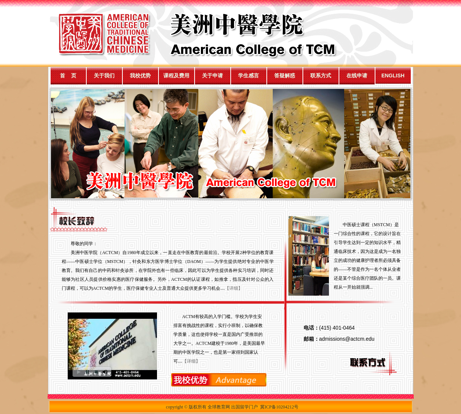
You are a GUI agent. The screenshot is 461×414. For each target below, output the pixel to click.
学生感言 (248, 75)
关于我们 (104, 75)
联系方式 (320, 75)
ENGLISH (392, 75)
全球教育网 (219, 407)
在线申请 (356, 75)
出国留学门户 (244, 407)
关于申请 (212, 75)
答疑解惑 (284, 75)
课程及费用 (176, 75)
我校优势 (140, 75)
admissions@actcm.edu (347, 339)
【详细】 (234, 288)
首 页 (68, 75)
